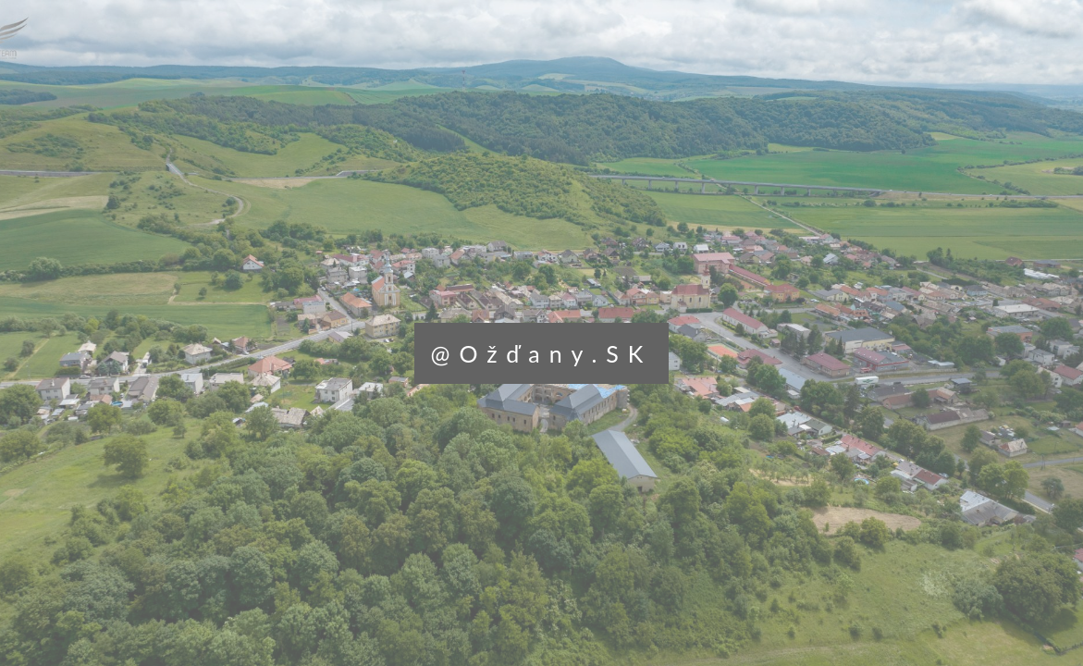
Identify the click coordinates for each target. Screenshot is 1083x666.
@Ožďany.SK (542, 353)
